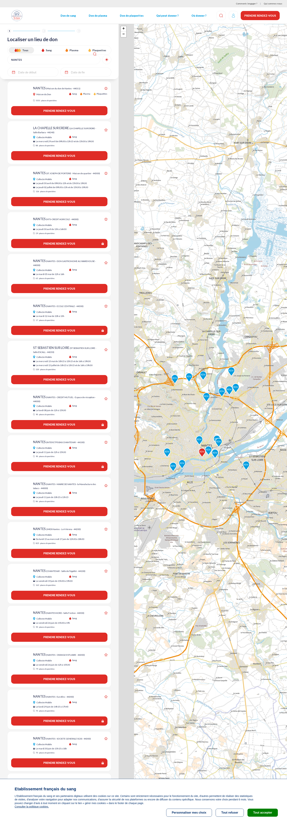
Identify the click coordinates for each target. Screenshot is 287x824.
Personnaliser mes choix (189, 812)
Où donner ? (197, 15)
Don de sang (68, 15)
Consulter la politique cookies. (32, 806)
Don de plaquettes (131, 15)
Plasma (74, 50)
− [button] (123, 34)
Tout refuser (229, 812)
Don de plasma (97, 15)
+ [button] (123, 29)
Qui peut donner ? (166, 15)
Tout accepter (262, 812)
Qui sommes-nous (273, 3)
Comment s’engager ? (246, 3)
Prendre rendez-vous (260, 15)
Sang (49, 50)
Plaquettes (99, 50)
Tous (25, 50)
